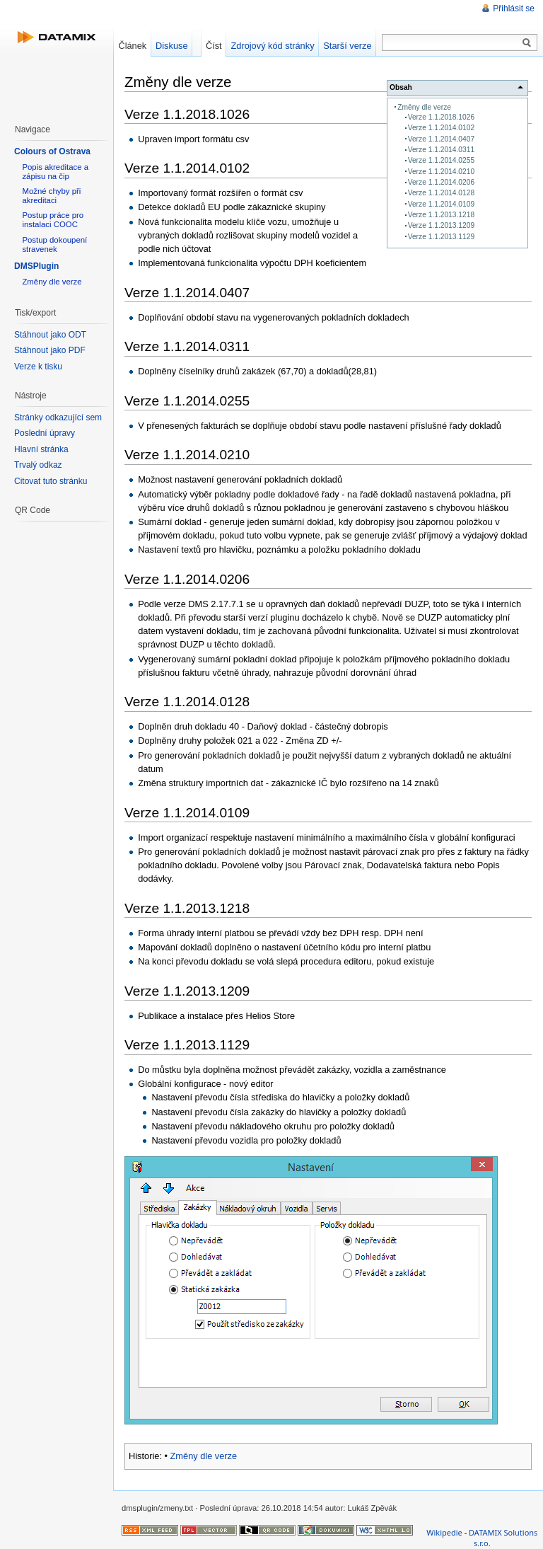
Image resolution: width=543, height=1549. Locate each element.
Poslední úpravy (44, 433)
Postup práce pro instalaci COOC (52, 220)
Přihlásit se (514, 8)
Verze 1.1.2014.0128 (441, 193)
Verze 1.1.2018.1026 (441, 117)
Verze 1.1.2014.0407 (441, 139)
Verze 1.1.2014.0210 (441, 171)
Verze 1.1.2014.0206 (441, 182)
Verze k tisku (38, 367)
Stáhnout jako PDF (50, 350)
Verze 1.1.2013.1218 (441, 215)
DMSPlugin (36, 266)
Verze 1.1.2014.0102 (441, 128)
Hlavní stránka (41, 449)
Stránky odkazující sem (58, 417)
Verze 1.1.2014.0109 (441, 204)
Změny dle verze (424, 107)
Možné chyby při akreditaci (51, 196)
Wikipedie (444, 1532)
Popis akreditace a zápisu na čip (55, 171)
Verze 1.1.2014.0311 (441, 150)
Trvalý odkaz (38, 465)
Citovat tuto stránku (50, 481)
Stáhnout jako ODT (50, 335)
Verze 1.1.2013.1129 (441, 237)
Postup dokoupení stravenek (54, 244)
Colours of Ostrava (52, 151)
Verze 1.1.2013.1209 (441, 225)
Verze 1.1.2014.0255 (441, 160)
